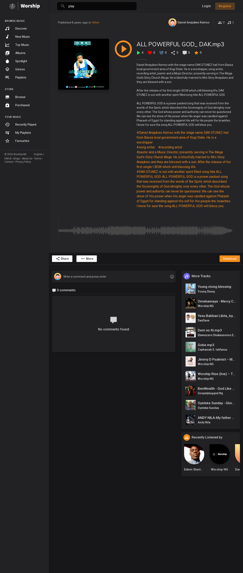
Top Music (17, 44)
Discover (16, 28)
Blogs (16, 158)
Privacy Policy (23, 161)
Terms (37, 158)
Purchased (17, 105)
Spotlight (16, 61)
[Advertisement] (146, 537)
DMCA (7, 158)
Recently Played (20, 124)
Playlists (15, 77)
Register (225, 6)
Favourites (17, 140)
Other (95, 22)
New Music (17, 36)
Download (229, 258)
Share (62, 259)
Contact (8, 161)
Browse (15, 97)
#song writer (146, 147)
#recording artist (170, 147)
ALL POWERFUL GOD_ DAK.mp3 (180, 44)
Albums (15, 53)
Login (206, 6)
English (38, 154)
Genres (15, 69)
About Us (27, 158)
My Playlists (18, 132)
